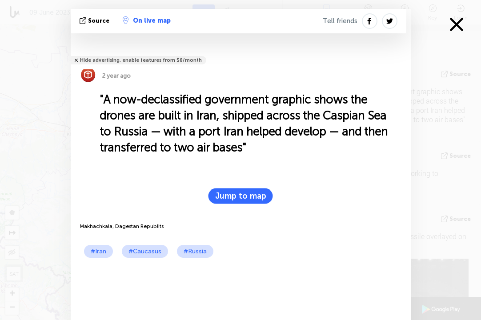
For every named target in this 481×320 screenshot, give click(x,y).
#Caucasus (144, 251)
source (95, 20)
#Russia (195, 251)
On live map (147, 20)
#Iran (98, 251)
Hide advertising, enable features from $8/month (141, 60)
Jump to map (240, 196)
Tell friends (340, 21)
